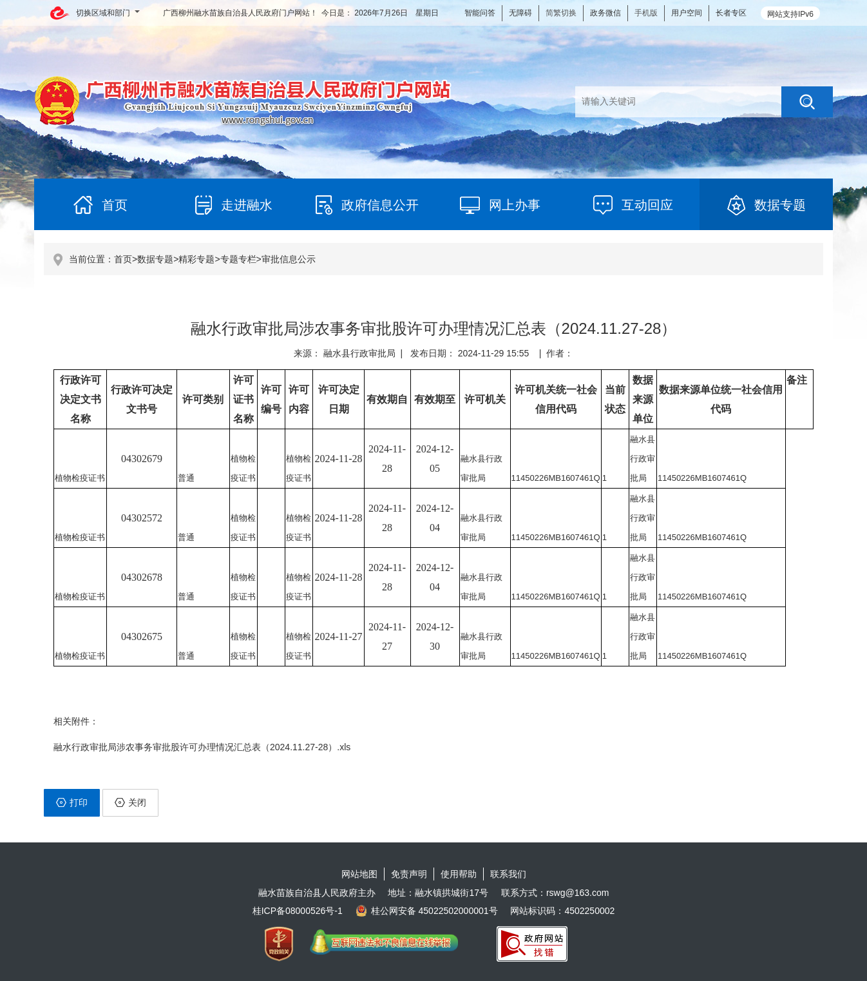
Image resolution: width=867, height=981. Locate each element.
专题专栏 (238, 259)
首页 (123, 259)
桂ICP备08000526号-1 (297, 911)
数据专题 (155, 259)
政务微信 (605, 12)
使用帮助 (459, 874)
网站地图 (359, 874)
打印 (72, 802)
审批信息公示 (289, 259)
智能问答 (479, 12)
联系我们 (508, 874)
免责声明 (409, 874)
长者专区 (731, 12)
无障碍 (520, 12)
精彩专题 (196, 259)
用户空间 (686, 12)
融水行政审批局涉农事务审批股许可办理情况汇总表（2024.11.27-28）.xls (201, 747)
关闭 (130, 802)
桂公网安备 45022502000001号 (427, 911)
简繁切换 (561, 12)
